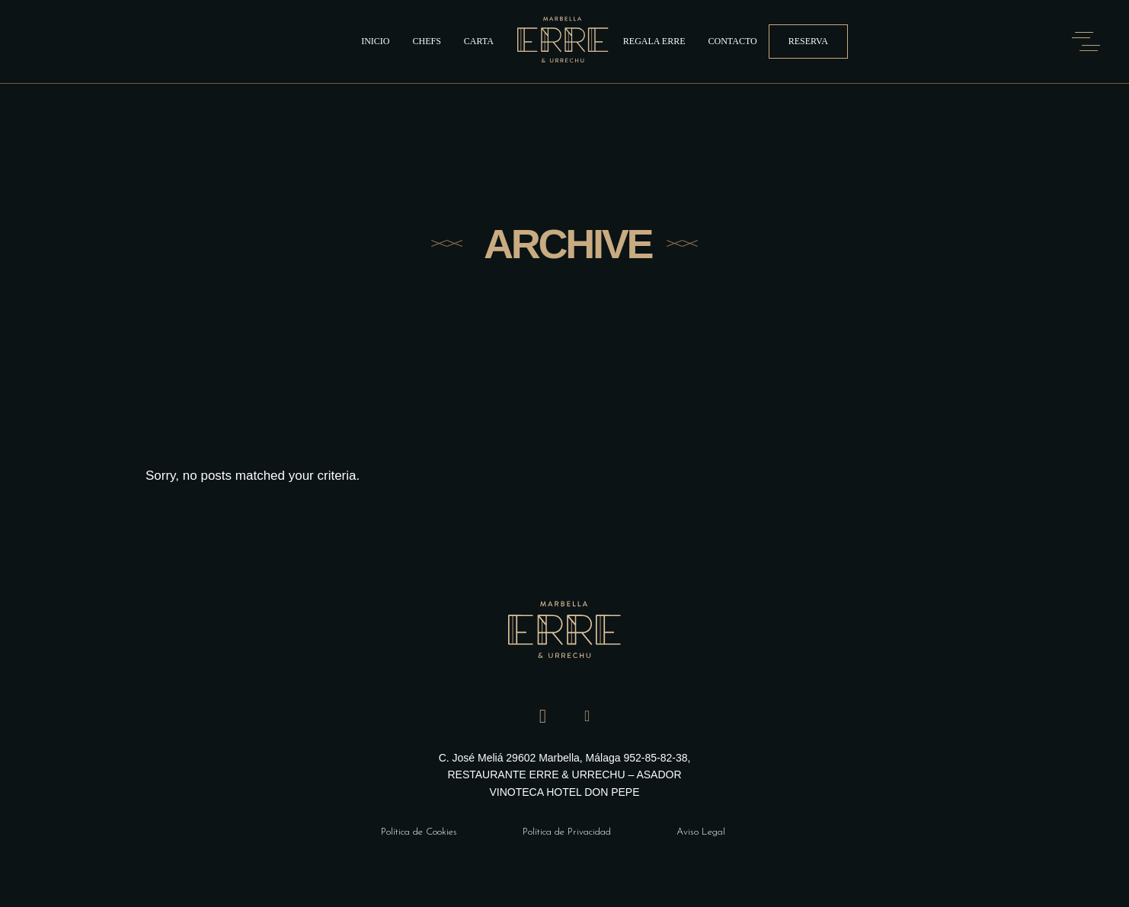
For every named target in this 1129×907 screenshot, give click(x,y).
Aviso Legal (700, 832)
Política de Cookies (419, 832)
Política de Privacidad (567, 832)
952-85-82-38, (656, 758)
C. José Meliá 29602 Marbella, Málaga (531, 758)
